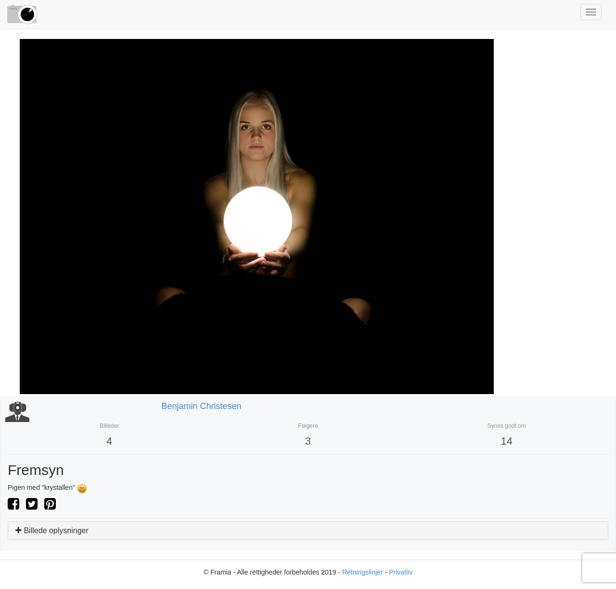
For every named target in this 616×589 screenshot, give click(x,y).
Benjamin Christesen (202, 406)
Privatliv (400, 572)
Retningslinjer (362, 572)
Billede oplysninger (52, 530)
